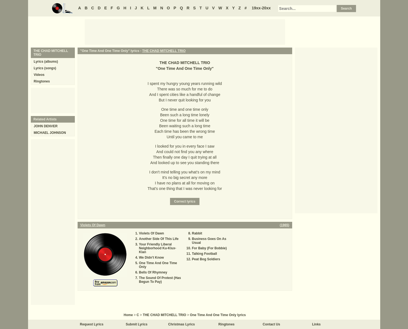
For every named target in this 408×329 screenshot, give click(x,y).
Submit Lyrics (136, 324)
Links (316, 324)
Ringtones (42, 81)
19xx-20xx (261, 8)
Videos (39, 75)
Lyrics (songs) (45, 68)
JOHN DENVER (46, 126)
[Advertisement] (185, 31)
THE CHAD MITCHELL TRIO (164, 51)
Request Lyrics (91, 324)
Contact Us (271, 324)
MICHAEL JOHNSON (50, 133)
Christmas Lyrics (181, 324)
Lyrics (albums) (46, 61)
